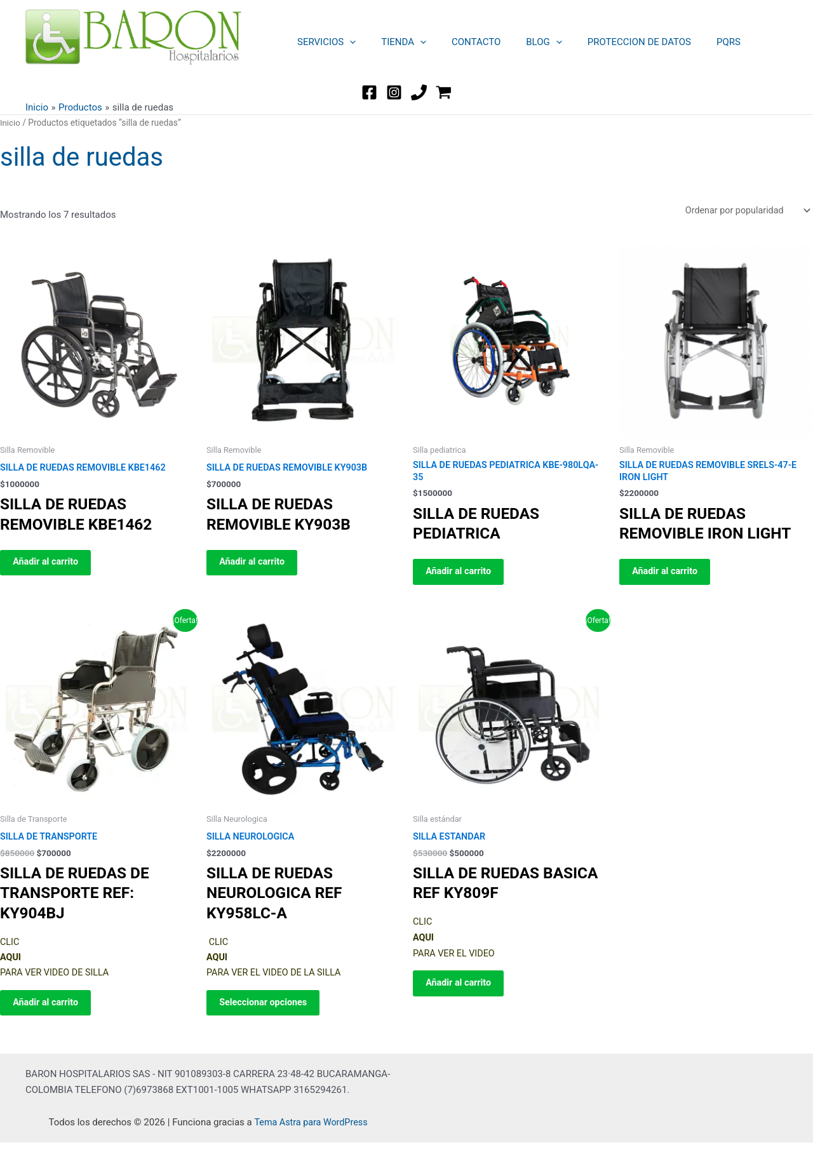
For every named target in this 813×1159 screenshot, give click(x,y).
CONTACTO (460, 42)
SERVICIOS (323, 42)
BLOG (522, 42)
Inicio (10, 122)
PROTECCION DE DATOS (610, 42)
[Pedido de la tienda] (744, 211)
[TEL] (418, 92)
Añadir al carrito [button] (53, 566)
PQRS (694, 42)
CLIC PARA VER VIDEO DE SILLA (97, 967)
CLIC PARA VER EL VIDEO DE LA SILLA (303, 967)
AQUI (424, 947)
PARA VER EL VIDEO (461, 962)
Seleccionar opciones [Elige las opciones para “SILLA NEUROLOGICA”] (271, 1015)
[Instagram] (394, 92)
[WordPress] (443, 92)
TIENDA (394, 42)
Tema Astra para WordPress (311, 1138)
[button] (346, 42)
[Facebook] (369, 92)
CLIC (423, 931)
